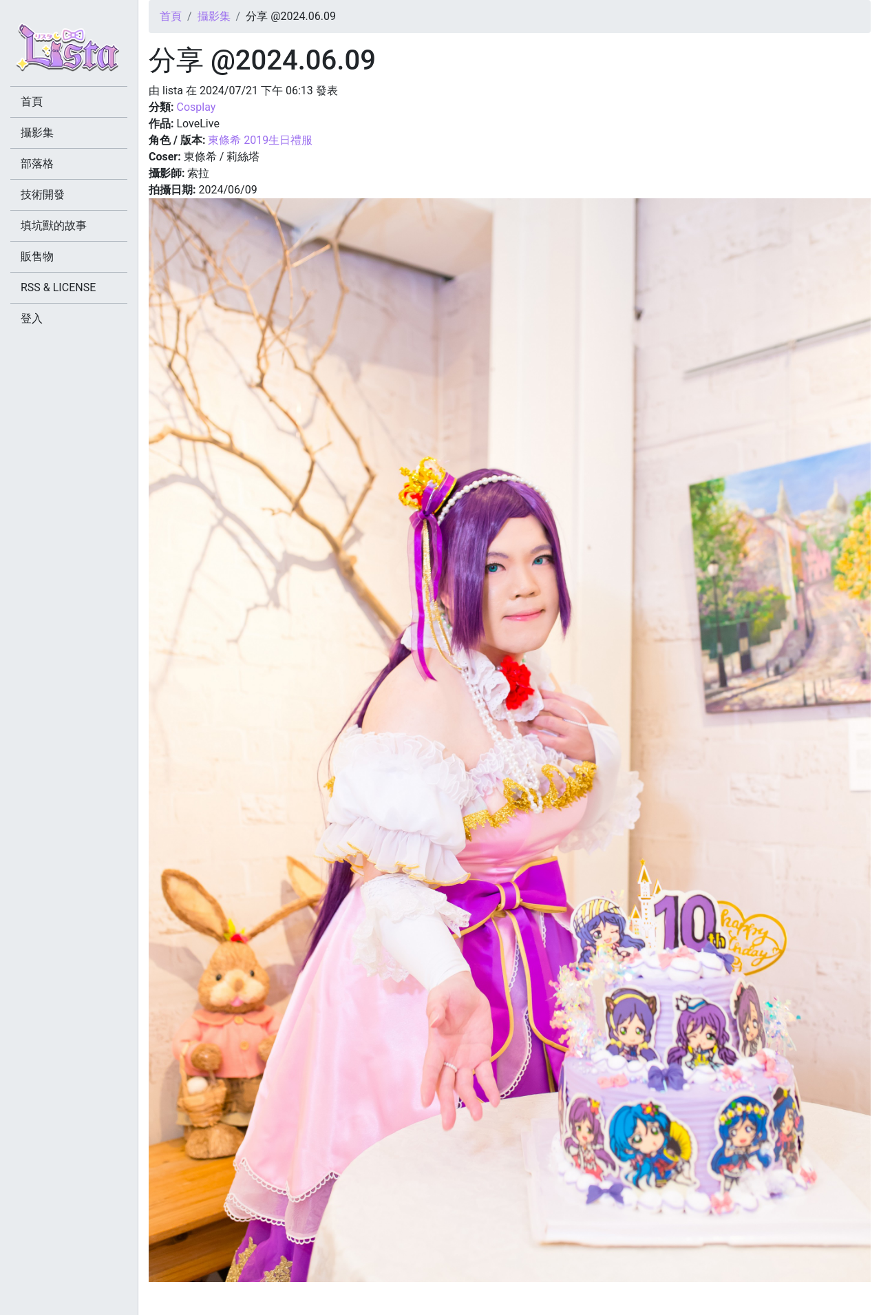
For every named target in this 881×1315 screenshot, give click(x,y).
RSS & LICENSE (58, 287)
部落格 (37, 163)
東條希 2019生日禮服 (260, 140)
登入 (32, 318)
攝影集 (214, 16)
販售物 (37, 256)
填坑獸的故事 (54, 225)
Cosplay (195, 107)
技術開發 (43, 194)
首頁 (171, 16)
